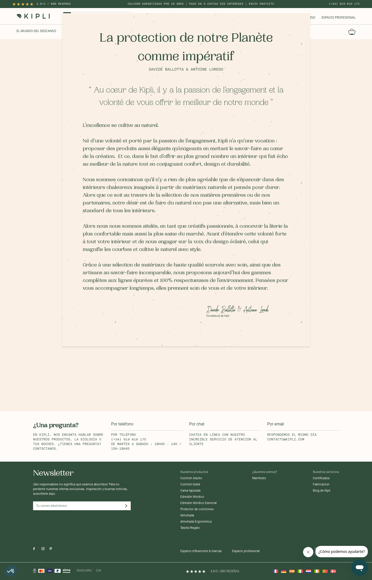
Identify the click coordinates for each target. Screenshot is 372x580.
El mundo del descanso (36, 31)
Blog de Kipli (321, 490)
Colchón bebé (190, 484)
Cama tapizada (190, 490)
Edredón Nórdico (192, 497)
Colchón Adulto (191, 478)
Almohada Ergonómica (196, 521)
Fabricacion (321, 484)
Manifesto (259, 478)
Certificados (321, 478)
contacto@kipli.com (285, 439)
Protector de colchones (197, 509)
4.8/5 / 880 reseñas (53, 4)
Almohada (187, 515)
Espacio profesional (246, 551)
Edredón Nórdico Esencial (198, 503)
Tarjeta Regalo (190, 528)
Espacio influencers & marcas (201, 551)
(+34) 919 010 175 (344, 4)
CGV (98, 570)
